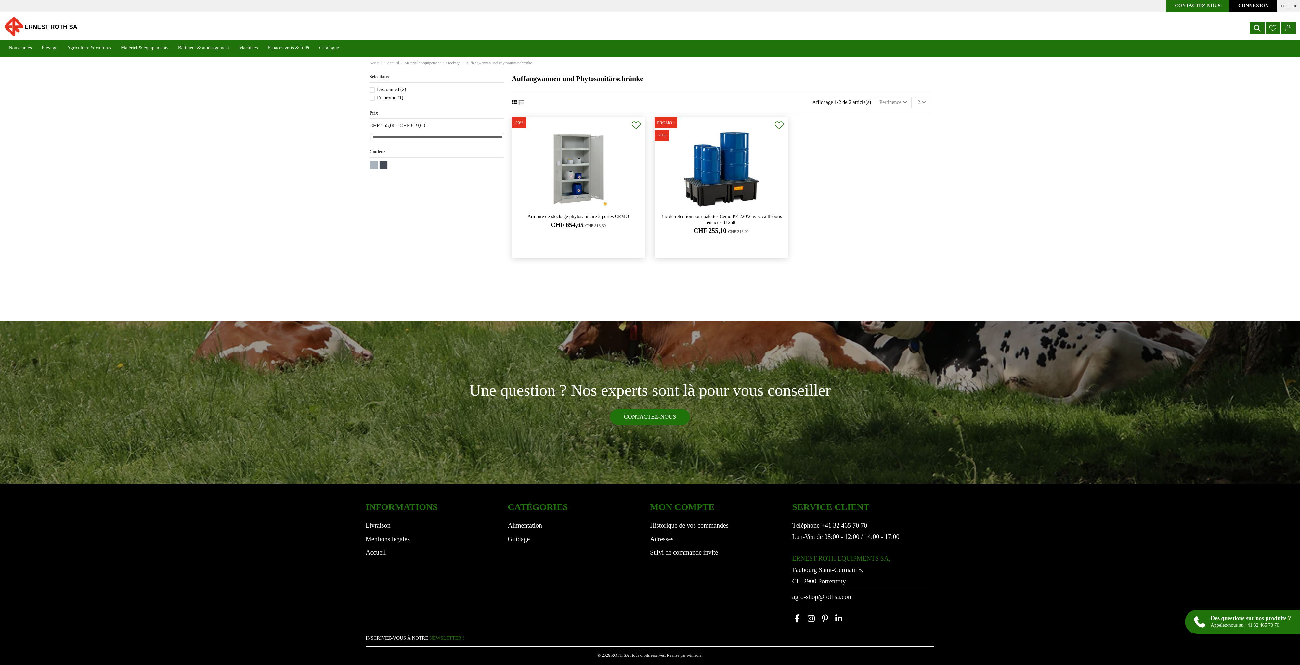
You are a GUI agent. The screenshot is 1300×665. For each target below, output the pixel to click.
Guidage (519, 539)
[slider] (371, 137)
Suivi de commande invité (684, 552)
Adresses (661, 539)
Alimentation (525, 525)
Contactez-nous (1198, 5)
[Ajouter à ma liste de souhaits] (636, 125)
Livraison (378, 525)
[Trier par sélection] (893, 102)
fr (1283, 6)
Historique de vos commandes (689, 525)
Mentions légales (388, 539)
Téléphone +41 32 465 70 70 (829, 525)
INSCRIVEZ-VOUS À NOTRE (415, 638)
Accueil (376, 552)
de (1295, 6)
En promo (390, 97)
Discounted (391, 89)
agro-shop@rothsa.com (822, 596)
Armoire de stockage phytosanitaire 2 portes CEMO (578, 216)
